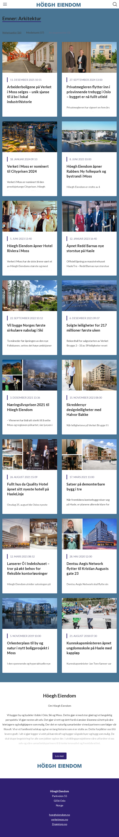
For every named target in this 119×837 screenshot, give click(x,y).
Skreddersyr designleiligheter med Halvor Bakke (84, 410)
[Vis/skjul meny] (5, 4)
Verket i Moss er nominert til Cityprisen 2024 (28, 168)
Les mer (59, 756)
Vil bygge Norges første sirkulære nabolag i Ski (26, 327)
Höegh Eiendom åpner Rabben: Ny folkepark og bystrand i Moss (86, 171)
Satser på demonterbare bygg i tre (86, 486)
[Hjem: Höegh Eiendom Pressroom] (59, 4)
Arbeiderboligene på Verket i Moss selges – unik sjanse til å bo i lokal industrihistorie (29, 94)
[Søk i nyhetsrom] (115, 4)
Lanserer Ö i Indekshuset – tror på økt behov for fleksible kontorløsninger (28, 568)
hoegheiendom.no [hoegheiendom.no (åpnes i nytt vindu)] (59, 814)
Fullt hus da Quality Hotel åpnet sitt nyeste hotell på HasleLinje (28, 489)
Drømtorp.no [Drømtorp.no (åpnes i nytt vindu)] (59, 824)
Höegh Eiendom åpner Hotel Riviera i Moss (29, 248)
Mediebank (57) (35, 32)
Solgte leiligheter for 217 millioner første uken (87, 327)
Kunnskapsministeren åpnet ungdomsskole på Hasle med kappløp (89, 648)
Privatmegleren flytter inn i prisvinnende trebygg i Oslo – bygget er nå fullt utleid (89, 92)
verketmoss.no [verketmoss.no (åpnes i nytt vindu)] (59, 819)
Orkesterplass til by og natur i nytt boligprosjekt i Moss (28, 648)
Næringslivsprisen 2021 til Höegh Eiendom (28, 407)
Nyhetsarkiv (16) (11, 32)
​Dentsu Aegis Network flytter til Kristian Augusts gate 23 (88, 568)
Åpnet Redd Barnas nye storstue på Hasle (85, 248)
